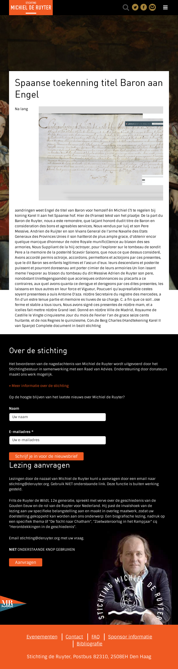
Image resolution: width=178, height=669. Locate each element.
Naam (14, 408)
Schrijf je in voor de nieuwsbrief (46, 456)
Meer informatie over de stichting (40, 385)
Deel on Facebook (143, 7)
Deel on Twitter (135, 7)
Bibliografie (89, 644)
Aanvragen (25, 562)
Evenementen (42, 637)
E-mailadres (21, 431)
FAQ (95, 637)
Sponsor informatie (130, 637)
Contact (152, 7)
